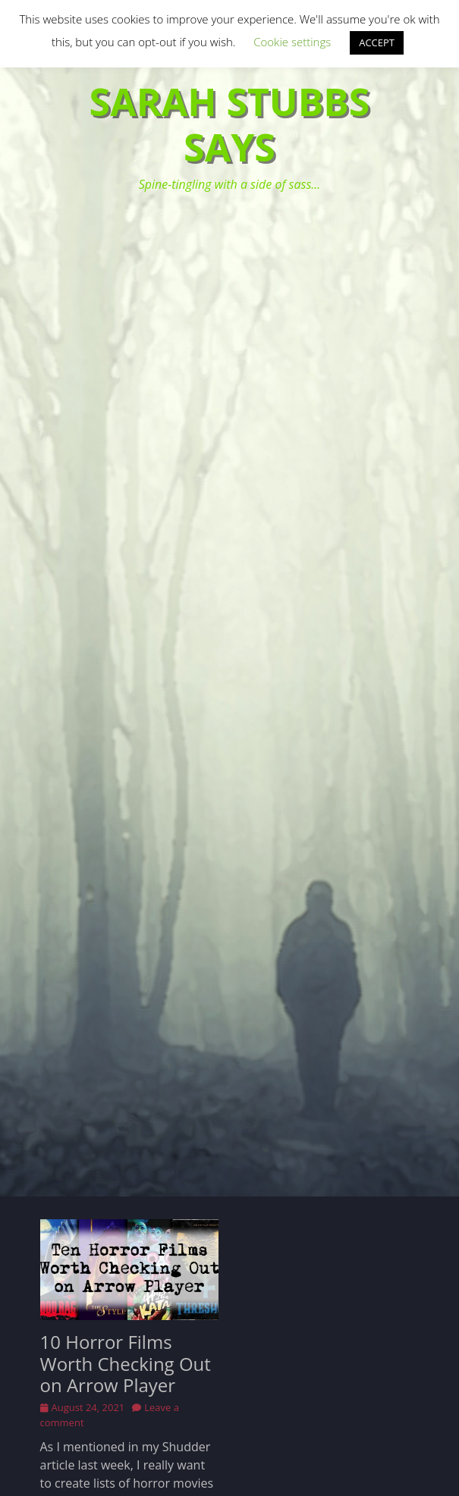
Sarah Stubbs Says (230, 124)
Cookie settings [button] (292, 41)
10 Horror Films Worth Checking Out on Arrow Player (125, 1363)
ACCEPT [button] (377, 42)
